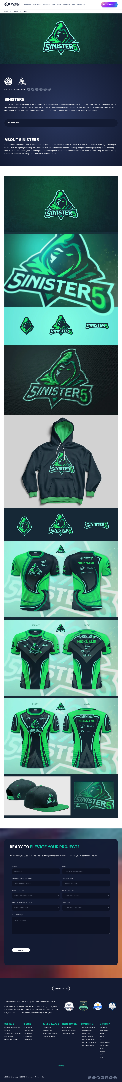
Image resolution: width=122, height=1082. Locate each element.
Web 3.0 (103, 1051)
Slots (101, 1048)
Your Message (17, 914)
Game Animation (51, 1024)
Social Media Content (50, 1033)
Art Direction (28, 1027)
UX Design (9, 1024)
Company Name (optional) (22, 878)
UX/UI (102, 1036)
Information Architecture (12, 1027)
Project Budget (68, 890)
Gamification (28, 1039)
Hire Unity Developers (88, 1039)
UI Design (28, 1024)
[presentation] (29, 941)
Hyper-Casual (104, 1045)
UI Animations (28, 1033)
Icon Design (104, 1027)
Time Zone (66, 902)
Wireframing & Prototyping (12, 1033)
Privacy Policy (40, 1077)
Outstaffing (87, 1024)
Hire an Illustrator (86, 1030)
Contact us (81, 4)
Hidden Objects (105, 1042)
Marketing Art (47, 1030)
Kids (101, 1057)
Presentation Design (49, 1036)
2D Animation (47, 1027)
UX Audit (7, 1030)
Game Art (105, 1024)
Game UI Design (29, 1030)
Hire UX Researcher (87, 1045)
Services (27, 4)
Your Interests (67, 878)
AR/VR (102, 1054)
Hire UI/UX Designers (88, 1027)
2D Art (102, 1033)
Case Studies (56, 4)
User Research (9, 1036)
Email (64, 866)
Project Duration (18, 890)
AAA (101, 1039)
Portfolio (46, 4)
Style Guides (28, 1036)
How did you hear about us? (22, 902)
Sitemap (61, 1066)
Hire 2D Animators (87, 1036)
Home (6, 11)
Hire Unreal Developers (88, 1042)
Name (14, 866)
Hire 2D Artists (85, 1033)
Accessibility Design (10, 1039)
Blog (73, 4)
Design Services (70, 1024)
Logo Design (104, 1030)
